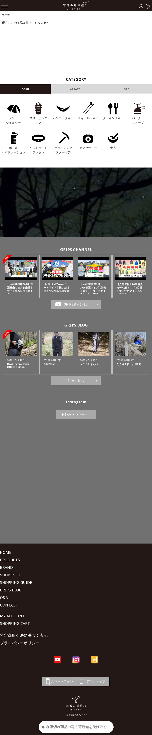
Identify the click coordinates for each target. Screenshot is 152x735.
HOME (6, 14)
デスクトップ (91, 681)
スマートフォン (58, 681)
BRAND (6, 567)
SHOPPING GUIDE (16, 582)
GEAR (25, 89)
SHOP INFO (10, 575)
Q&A (4, 597)
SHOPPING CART (15, 623)
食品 (113, 147)
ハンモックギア (63, 118)
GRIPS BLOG (76, 325)
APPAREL (76, 89)
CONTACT (8, 605)
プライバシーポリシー (20, 643)
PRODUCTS (10, 560)
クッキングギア (113, 118)
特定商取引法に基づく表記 (24, 635)
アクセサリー (88, 147)
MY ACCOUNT (12, 616)
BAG (127, 89)
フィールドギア (88, 118)
